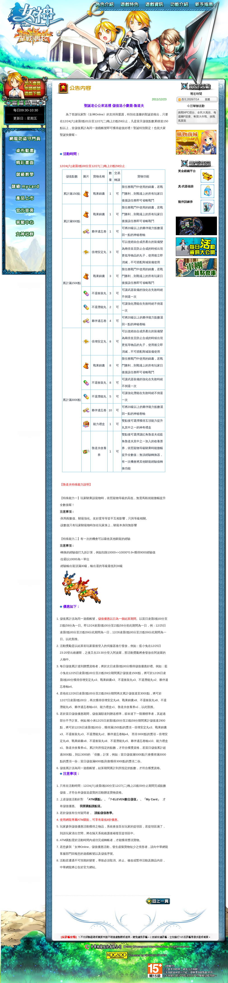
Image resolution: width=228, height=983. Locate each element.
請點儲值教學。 (104, 813)
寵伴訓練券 (185, 201)
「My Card (150, 799)
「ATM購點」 (94, 799)
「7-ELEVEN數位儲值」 (123, 799)
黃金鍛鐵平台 (187, 171)
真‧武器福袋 (185, 186)
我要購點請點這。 (91, 806)
